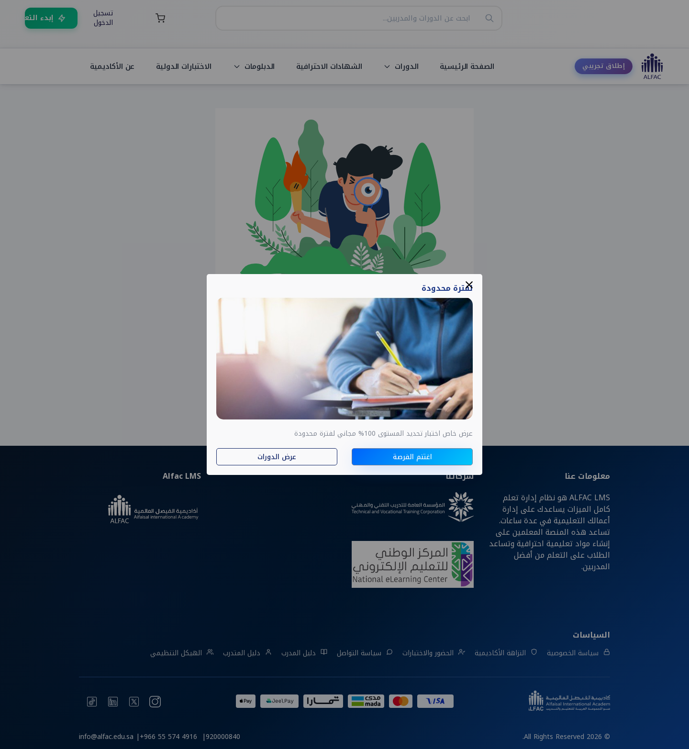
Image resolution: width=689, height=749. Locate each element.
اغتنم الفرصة (412, 457)
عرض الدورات (276, 457)
